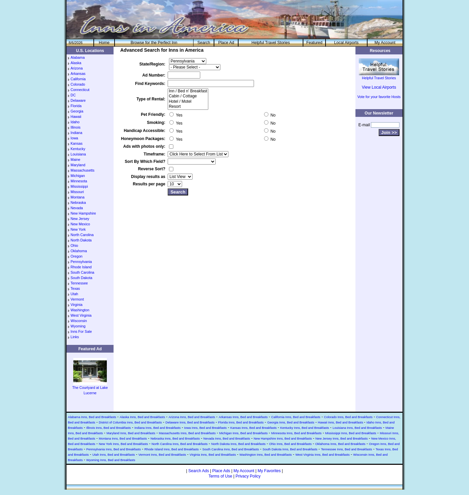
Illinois (76, 127)
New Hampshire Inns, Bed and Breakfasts (283, 438)
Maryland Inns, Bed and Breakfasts (130, 433)
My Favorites (269, 470)
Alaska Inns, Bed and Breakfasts (142, 417)
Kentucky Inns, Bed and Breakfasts (304, 428)
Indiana (76, 133)
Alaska (76, 63)
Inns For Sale (81, 331)
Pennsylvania (81, 262)
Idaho (75, 122)
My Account (385, 42)
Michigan (78, 176)
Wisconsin (79, 321)
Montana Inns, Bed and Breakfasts (123, 438)
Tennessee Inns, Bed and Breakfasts (346, 449)
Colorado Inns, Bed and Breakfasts (348, 417)
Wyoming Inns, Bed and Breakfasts (110, 460)
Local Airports (346, 42)
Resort (188, 106)
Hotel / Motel (188, 101)
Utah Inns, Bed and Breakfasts (113, 454)
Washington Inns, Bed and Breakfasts (266, 454)
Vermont (77, 299)
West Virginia (81, 315)
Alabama (78, 57)
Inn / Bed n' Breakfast (188, 91)
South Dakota (81, 278)
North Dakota (81, 240)
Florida (76, 106)
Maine (75, 160)
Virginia (76, 305)
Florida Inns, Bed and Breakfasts (240, 422)
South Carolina (82, 272)
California (78, 79)
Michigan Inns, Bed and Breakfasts (243, 433)
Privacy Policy (248, 476)
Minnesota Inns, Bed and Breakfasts (296, 433)
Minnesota (79, 181)
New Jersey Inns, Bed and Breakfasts (341, 438)
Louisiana (78, 154)
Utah (74, 294)
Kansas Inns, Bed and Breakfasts (253, 428)
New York (78, 229)
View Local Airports (379, 87)
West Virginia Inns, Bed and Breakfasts (322, 454)
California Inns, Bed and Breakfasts (295, 417)
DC (73, 95)
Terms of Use (220, 476)
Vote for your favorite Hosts (379, 97)
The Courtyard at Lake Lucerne (90, 388)
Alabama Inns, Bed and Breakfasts (92, 417)
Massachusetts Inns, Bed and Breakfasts (187, 433)
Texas (75, 288)
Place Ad (226, 42)
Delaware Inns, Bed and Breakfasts (189, 422)
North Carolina (82, 235)
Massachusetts (82, 170)
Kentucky (78, 149)
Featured (314, 42)
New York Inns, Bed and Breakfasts (123, 444)
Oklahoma (79, 251)
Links (75, 337)
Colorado (78, 84)
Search (203, 42)
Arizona (77, 68)
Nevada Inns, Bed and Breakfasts (226, 438)
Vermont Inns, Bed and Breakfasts (162, 454)
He (104, 42)
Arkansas (78, 74)
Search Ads (198, 470)
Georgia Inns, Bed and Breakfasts (290, 422)
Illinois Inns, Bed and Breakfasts (108, 428)
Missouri (77, 192)
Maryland (78, 165)
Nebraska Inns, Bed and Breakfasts (175, 438)
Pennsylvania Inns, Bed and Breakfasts (113, 449)
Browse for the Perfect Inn (154, 42)
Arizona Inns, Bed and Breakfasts (192, 417)
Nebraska (78, 202)
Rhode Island (81, 267)
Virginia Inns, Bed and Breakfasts (212, 454)
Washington (80, 310)
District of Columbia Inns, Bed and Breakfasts (130, 422)
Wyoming (78, 326)
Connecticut (80, 90)
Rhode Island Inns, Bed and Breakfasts (171, 449)
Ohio (74, 245)
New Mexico (80, 224)
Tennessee (79, 283)
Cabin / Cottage (188, 96)
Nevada (77, 208)
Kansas (77, 143)
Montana (77, 197)
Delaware (78, 100)
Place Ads (221, 470)
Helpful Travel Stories (271, 42)
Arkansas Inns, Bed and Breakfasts (243, 417)
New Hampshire (83, 213)
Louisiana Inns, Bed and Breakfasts (357, 428)
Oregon (77, 256)
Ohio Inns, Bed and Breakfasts (290, 444)
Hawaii (76, 117)
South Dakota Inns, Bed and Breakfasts (289, 449)
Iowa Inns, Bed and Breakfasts (205, 428)
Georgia (77, 111)
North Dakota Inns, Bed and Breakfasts (238, 444)
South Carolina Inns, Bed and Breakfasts (230, 449)
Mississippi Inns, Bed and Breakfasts (350, 433)
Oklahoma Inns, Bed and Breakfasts (340, 444)
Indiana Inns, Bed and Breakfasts (157, 428)
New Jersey (80, 219)
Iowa (74, 138)
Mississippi (79, 186)
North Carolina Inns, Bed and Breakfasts (180, 444)
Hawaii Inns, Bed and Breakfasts (341, 422)
